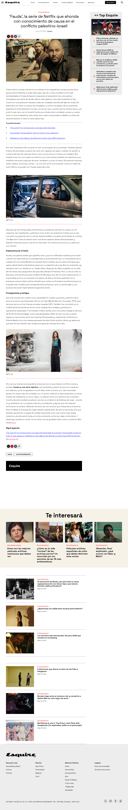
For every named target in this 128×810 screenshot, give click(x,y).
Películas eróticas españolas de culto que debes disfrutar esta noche (77, 552)
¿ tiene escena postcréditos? (60, 608)
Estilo (33, 2)
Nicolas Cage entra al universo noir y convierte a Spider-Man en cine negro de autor (59, 697)
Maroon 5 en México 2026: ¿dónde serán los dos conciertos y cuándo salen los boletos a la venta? (107, 63)
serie (10, 454)
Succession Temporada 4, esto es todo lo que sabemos (34, 133)
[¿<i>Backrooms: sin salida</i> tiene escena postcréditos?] (20, 616)
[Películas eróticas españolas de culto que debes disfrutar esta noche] (78, 532)
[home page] (12, 2)
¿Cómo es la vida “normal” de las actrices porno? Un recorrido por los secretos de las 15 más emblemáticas (49, 555)
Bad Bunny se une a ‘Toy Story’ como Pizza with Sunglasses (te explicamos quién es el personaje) (59, 724)
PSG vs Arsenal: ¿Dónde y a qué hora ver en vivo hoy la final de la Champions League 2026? (107, 41)
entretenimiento (23, 454)
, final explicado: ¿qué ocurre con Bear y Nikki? (105, 552)
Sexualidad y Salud (14, 545)
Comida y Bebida (67, 2)
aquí (14, 422)
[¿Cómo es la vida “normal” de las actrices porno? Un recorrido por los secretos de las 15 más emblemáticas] (49, 532)
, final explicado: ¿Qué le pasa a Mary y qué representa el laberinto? (107, 89)
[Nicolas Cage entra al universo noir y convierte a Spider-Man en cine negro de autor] (20, 703)
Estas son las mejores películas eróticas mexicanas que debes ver (19, 552)
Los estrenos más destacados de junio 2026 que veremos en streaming (59, 636)
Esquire (49, 31)
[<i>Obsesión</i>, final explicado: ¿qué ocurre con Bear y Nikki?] (108, 532)
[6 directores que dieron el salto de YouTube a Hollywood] (20, 676)
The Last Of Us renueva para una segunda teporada (32, 128)
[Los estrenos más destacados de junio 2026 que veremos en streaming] (20, 643)
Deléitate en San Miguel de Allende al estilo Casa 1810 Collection (37, 138)
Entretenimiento (43, 2)
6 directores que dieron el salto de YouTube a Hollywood (57, 670)
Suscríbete (110, 2)
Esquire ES (13, 439)
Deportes (91, 2)
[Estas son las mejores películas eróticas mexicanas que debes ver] (20, 532)
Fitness (55, 2)
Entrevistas (80, 2)
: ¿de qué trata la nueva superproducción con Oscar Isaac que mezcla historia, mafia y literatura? (58, 583)
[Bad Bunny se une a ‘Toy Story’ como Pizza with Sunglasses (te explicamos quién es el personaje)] (20, 730)
